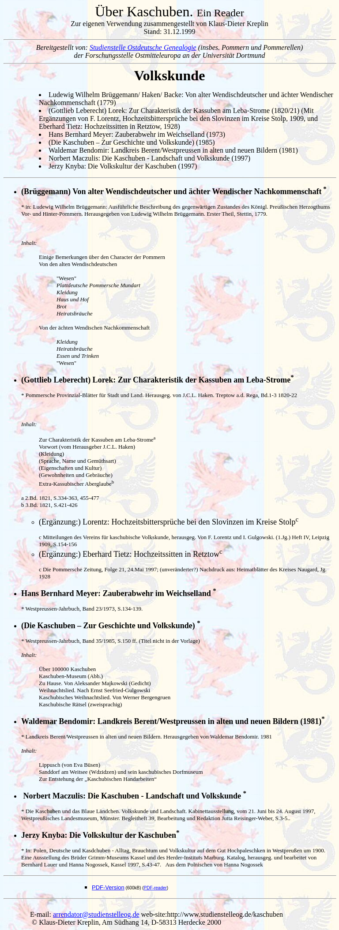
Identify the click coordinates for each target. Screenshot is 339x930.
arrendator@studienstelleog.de (96, 914)
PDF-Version (108, 887)
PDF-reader (155, 887)
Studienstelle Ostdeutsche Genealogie (143, 47)
